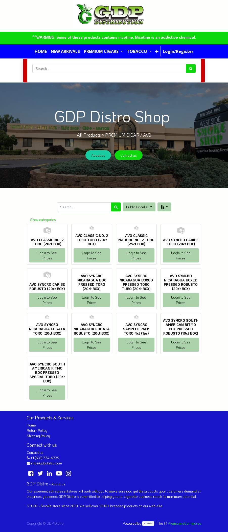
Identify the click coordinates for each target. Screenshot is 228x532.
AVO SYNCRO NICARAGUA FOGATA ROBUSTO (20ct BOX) (92, 329)
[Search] (191, 68)
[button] (157, 51)
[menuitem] (41, 51)
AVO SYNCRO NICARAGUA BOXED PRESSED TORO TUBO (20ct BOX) (136, 282)
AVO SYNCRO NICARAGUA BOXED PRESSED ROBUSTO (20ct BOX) (181, 282)
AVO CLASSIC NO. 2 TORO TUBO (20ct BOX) (91, 240)
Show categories (43, 219)
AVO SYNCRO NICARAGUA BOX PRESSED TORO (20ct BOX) (91, 282)
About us (98, 155)
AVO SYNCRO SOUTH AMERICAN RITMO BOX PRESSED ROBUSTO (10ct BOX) (180, 326)
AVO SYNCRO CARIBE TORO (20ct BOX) (181, 242)
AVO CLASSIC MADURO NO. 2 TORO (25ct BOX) (136, 240)
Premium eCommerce (184, 523)
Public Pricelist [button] (137, 206)
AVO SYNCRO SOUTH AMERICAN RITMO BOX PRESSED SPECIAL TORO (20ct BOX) (47, 372)
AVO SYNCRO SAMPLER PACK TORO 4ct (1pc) (136, 329)
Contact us (128, 155)
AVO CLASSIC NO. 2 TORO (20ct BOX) (47, 242)
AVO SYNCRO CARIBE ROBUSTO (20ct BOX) (47, 286)
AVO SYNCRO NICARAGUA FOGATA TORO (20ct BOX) (47, 329)
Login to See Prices (47, 255)
